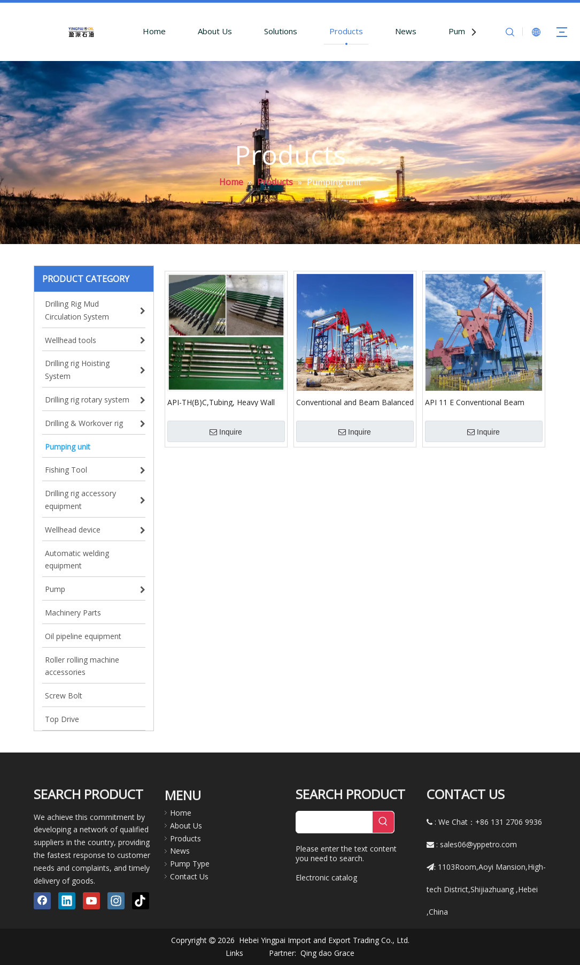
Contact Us (189, 876)
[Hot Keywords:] (383, 822)
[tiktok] (140, 900)
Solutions (280, 31)
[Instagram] (116, 900)
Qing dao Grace (327, 953)
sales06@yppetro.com (478, 844)
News (405, 31)
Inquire (226, 432)
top (558, 919)
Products (346, 31)
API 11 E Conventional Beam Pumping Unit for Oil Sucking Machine (474, 402)
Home (154, 31)
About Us (215, 31)
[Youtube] (91, 900)
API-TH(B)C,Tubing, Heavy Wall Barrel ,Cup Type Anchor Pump (221, 402)
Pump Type (190, 863)
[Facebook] (42, 900)
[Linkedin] (66, 900)
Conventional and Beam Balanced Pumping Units (355, 402)
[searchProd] (334, 822)
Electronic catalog (326, 877)
